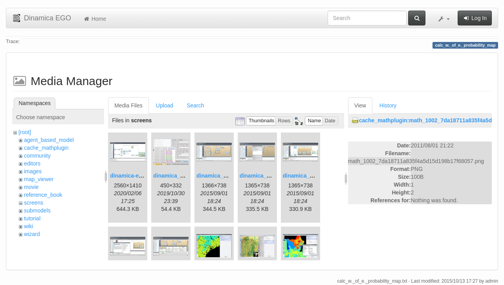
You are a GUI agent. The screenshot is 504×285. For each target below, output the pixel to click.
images (33, 171)
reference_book (43, 195)
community (37, 155)
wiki (28, 226)
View (360, 105)
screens (33, 203)
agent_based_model (49, 140)
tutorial (32, 218)
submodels (37, 210)
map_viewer (38, 179)
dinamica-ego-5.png (136, 175)
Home (94, 19)
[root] (24, 132)
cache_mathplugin (46, 148)
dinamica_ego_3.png (223, 175)
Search (195, 105)
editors (32, 163)
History (388, 105)
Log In (475, 18)
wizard (32, 234)
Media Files (128, 105)
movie (31, 187)
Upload (164, 105)
